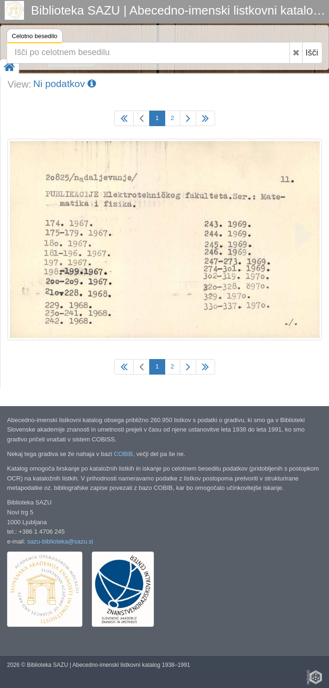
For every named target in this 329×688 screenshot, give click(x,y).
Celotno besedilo (34, 37)
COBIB (123, 453)
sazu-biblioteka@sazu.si (60, 541)
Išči (311, 52)
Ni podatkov (64, 83)
